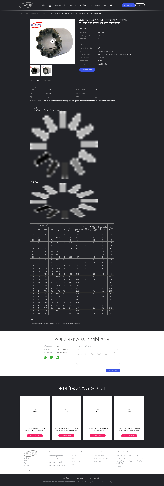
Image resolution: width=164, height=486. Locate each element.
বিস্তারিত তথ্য (34, 81)
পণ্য (50, 5)
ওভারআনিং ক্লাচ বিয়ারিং (56, 456)
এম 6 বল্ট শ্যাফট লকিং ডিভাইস (54, 323)
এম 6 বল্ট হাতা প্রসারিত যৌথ (37, 323)
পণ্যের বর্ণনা (47, 81)
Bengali (140, 5)
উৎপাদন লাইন (98, 462)
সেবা (73, 459)
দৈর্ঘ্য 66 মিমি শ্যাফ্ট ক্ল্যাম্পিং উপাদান (71, 323)
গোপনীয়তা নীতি (94, 478)
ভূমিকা (74, 465)
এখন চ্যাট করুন (128, 5)
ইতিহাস (74, 456)
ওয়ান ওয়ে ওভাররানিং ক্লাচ (57, 465)
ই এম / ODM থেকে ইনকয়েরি (102, 456)
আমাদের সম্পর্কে (60, 5)
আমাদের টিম (76, 462)
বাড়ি (43, 5)
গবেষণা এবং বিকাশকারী (101, 459)
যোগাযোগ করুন (95, 5)
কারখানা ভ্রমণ (73, 5)
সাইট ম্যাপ (80, 478)
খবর (105, 5)
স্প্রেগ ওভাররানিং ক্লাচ (55, 459)
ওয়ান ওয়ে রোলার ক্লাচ (56, 462)
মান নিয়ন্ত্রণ (83, 5)
